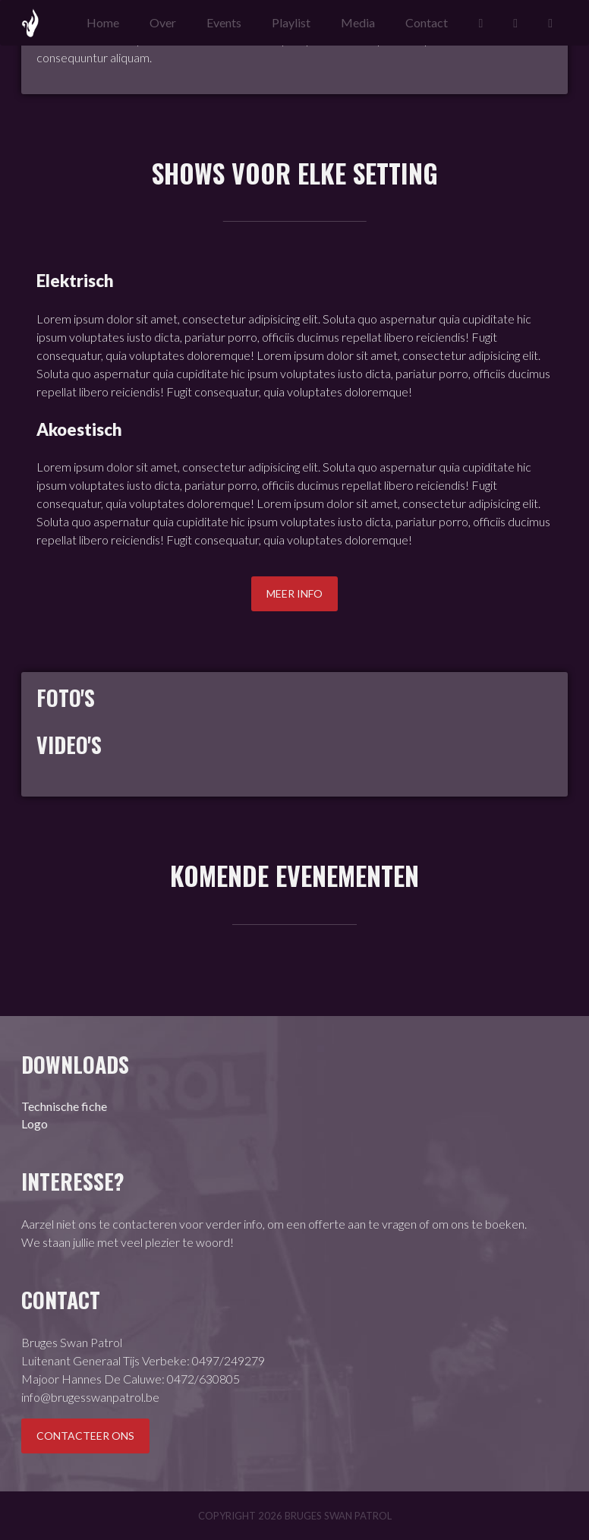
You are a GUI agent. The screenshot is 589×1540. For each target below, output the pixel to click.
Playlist (291, 22)
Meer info (294, 593)
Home (103, 22)
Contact (426, 22)
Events (223, 22)
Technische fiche (64, 1106)
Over (163, 22)
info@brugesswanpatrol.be (90, 1397)
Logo (34, 1123)
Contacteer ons (85, 1435)
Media (358, 22)
